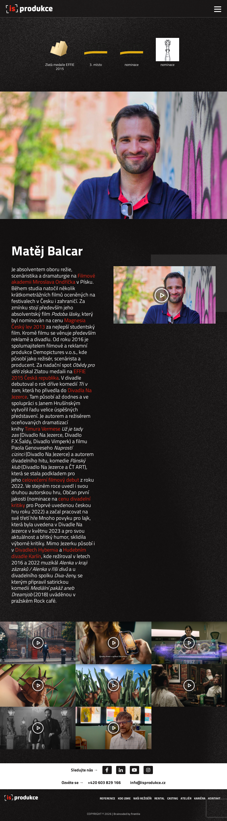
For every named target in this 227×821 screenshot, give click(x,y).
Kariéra (199, 798)
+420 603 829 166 (104, 782)
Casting (172, 798)
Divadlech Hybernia (36, 550)
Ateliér (186, 798)
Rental (159, 798)
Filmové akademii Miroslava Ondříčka (53, 279)
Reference (107, 798)
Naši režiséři (142, 798)
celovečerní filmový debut (50, 480)
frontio (135, 814)
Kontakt (214, 798)
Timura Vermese (42, 429)
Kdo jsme (124, 798)
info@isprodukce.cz (147, 782)
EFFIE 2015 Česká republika (48, 374)
